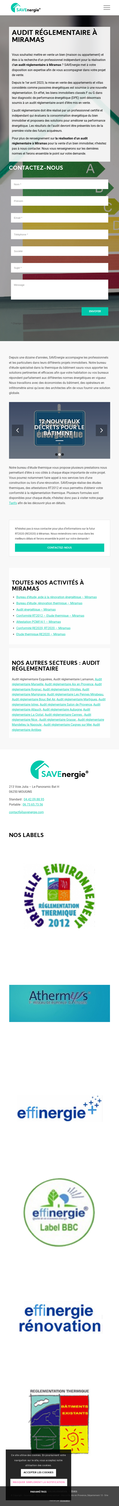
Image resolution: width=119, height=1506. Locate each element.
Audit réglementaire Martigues (76, 699)
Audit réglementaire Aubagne (62, 709)
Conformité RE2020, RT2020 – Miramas (43, 628)
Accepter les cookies (39, 1473)
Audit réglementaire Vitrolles (62, 689)
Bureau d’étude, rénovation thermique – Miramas (49, 603)
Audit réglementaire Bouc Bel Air (33, 699)
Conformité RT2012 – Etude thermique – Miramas (50, 615)
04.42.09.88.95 (34, 799)
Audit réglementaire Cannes (64, 715)
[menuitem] (73, 1491)
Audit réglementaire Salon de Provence (66, 704)
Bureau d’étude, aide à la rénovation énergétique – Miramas (56, 597)
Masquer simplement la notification (39, 1482)
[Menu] (105, 7)
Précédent (17, 430)
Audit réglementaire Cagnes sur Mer (68, 724)
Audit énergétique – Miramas (36, 609)
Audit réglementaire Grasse (57, 719)
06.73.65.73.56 (33, 804)
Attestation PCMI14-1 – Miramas (38, 622)
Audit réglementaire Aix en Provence (69, 684)
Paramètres (38, 1492)
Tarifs (13, 503)
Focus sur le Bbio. (59, 428)
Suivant (101, 430)
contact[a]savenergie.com (26, 812)
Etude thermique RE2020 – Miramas (40, 634)
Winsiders (65, 1500)
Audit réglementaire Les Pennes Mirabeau (75, 694)
